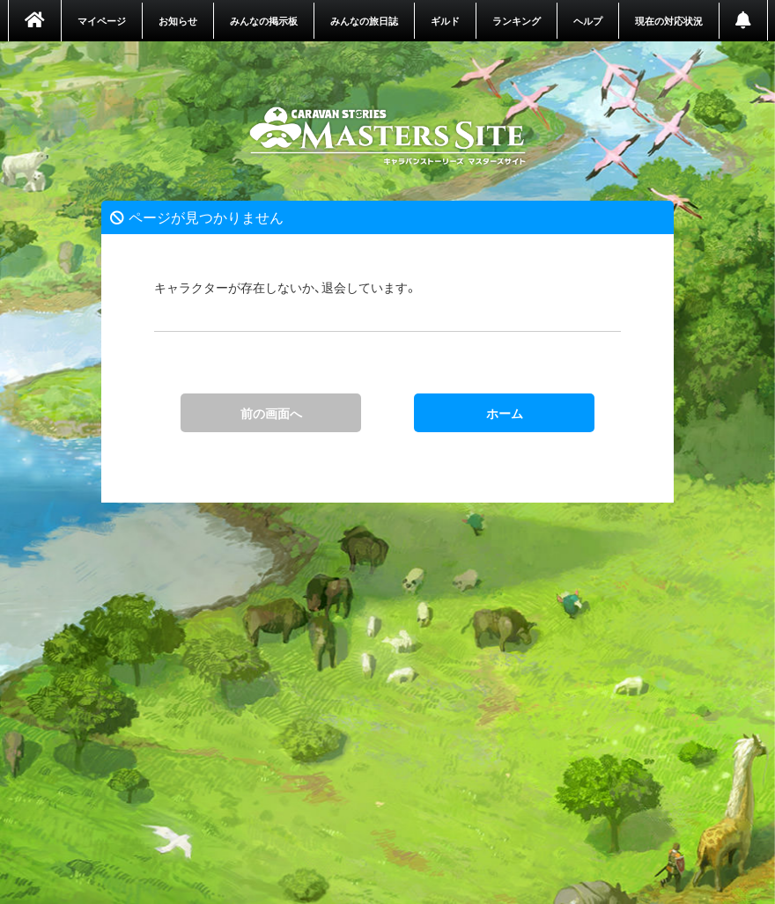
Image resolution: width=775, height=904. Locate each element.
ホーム (388, 136)
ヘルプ (587, 20)
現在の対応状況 (669, 20)
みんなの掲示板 (264, 20)
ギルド (445, 20)
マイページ (102, 20)
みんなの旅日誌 (364, 20)
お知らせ (178, 20)
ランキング (516, 20)
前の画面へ (271, 413)
